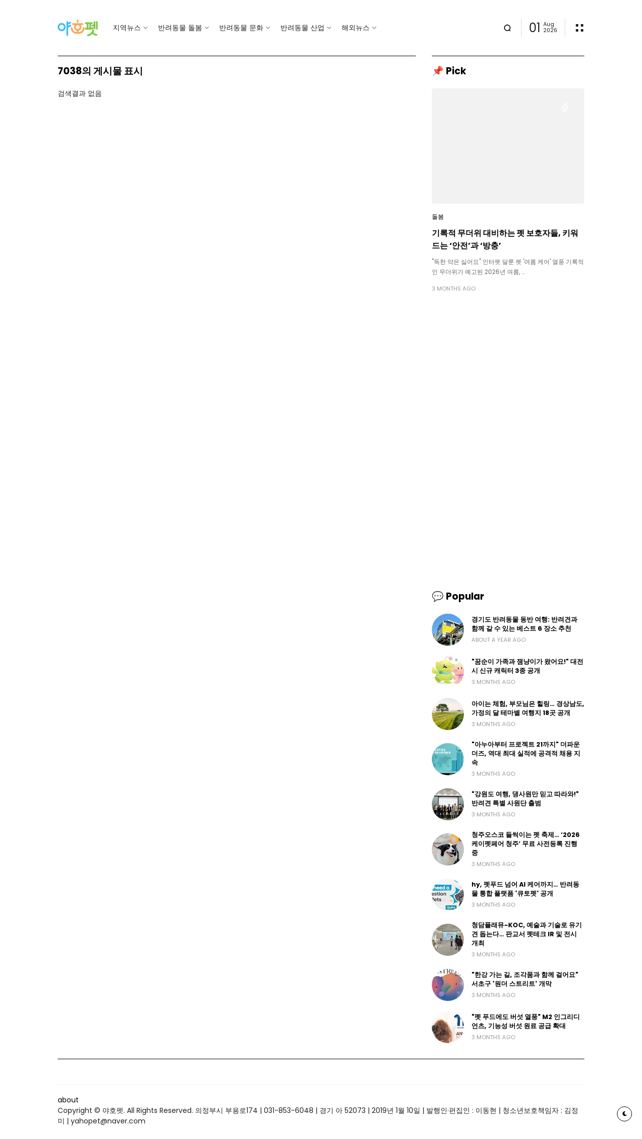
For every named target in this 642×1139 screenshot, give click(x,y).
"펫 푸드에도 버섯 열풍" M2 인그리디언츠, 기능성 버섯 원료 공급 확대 (525, 1021)
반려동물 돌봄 (180, 28)
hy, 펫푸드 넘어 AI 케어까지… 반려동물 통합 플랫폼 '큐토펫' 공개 (525, 889)
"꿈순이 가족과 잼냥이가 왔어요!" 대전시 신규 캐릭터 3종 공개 (527, 666)
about (68, 1100)
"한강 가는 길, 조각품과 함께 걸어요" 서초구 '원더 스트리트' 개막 (524, 979)
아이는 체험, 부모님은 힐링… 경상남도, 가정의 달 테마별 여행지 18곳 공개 (527, 708)
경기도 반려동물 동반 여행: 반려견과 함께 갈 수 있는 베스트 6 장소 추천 (524, 624)
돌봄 (438, 217)
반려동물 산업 (302, 28)
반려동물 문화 (241, 28)
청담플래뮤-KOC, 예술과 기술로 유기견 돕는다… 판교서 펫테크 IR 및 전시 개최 (526, 934)
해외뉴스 (356, 28)
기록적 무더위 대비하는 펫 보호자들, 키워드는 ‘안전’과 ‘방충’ (505, 239)
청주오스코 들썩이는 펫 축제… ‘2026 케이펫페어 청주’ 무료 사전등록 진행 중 (525, 843)
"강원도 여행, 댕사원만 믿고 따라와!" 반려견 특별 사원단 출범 (525, 798)
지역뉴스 (127, 28)
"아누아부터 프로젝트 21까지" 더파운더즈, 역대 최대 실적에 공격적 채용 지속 (525, 753)
